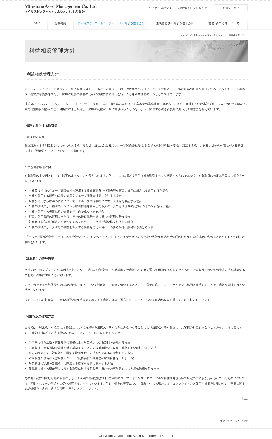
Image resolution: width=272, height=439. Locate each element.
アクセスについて (162, 7)
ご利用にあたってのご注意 (192, 7)
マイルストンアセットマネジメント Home (201, 35)
